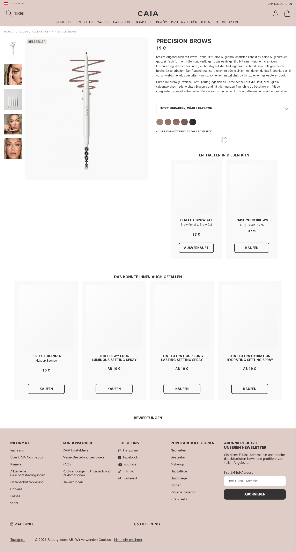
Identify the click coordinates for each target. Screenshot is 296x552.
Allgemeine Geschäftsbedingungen (27, 473)
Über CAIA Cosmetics (26, 457)
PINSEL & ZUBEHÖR (184, 22)
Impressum (18, 450)
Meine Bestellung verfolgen (83, 457)
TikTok (129, 471)
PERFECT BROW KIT (196, 220)
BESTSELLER (84, 22)
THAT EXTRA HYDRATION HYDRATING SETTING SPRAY (250, 358)
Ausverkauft (196, 248)
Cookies (16, 489)
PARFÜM (161, 22)
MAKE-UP (103, 22)
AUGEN (23, 31)
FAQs (67, 464)
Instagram (130, 450)
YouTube (130, 464)
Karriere (16, 464)
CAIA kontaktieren (280, 3)
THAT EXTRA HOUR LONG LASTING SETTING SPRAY (182, 358)
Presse (15, 496)
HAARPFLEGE (143, 22)
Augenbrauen (41, 31)
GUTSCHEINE (230, 22)
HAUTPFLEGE (122, 22)
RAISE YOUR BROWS (252, 220)
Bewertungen (73, 482)
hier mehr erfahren (128, 540)
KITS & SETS (209, 22)
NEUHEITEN (64, 22)
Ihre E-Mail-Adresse (238, 472)
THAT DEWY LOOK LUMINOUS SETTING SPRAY (114, 358)
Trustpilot (17, 540)
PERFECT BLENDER (46, 356)
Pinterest (130, 478)
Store (14, 503)
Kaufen (252, 248)
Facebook (130, 457)
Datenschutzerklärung (27, 482)
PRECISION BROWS (65, 31)
